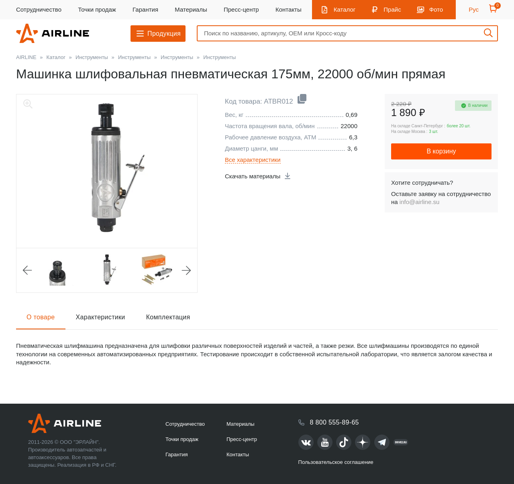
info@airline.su (419, 201)
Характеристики (100, 317)
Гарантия (145, 9)
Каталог (345, 9)
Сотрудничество (38, 9)
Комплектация (168, 317)
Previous (27, 270)
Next (186, 270)
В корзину (441, 151)
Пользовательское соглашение (335, 462)
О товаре (41, 317)
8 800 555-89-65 (334, 422)
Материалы (191, 9)
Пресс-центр (241, 9)
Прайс (392, 9)
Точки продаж (97, 9)
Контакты (288, 9)
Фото (436, 9)
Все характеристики (253, 159)
